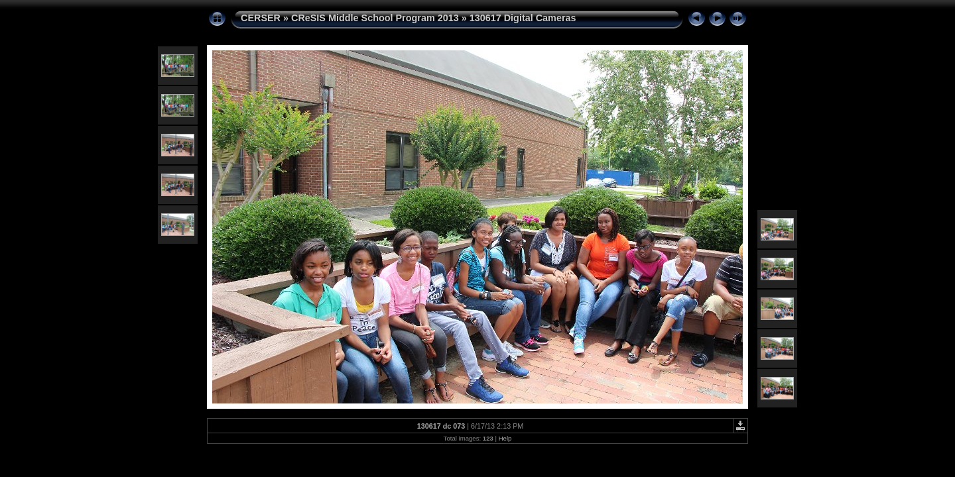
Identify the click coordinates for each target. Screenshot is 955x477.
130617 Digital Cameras (523, 18)
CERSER (261, 18)
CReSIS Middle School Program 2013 (375, 18)
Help (505, 438)
